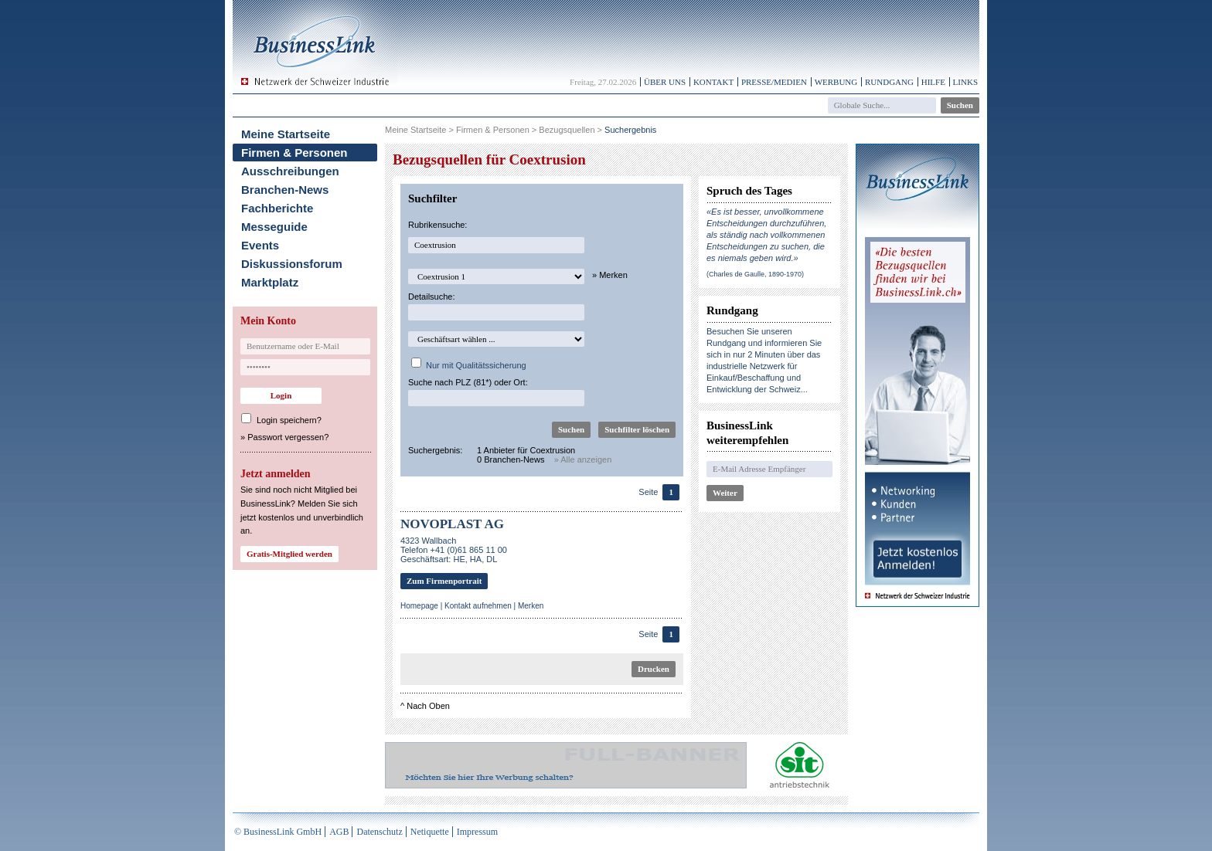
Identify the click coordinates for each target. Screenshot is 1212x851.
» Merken (610, 275)
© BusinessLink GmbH (278, 831)
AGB (339, 831)
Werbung (836, 81)
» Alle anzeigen (583, 459)
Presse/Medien (774, 81)
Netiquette (429, 831)
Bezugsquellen (566, 129)
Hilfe (933, 81)
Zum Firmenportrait (444, 580)
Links (965, 81)
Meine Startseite (285, 134)
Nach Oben (428, 705)
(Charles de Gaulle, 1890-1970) (755, 274)
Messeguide (274, 226)
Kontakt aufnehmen (478, 606)
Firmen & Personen (294, 152)
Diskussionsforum (291, 263)
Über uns (665, 81)
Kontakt (713, 81)
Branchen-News (285, 189)
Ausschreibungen (290, 171)
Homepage (419, 606)
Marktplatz (269, 282)
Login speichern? (289, 420)
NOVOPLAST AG (452, 524)
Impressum (477, 831)
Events (260, 245)
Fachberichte (277, 208)
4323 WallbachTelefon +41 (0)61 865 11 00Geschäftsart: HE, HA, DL (453, 550)
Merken (530, 606)
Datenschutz (379, 831)
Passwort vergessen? (288, 437)
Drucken (653, 668)
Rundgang (889, 81)
